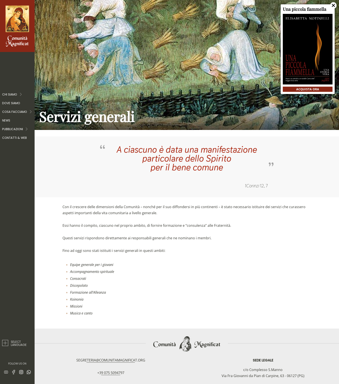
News (6, 120)
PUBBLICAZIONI (15, 129)
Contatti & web (14, 138)
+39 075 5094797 (110, 372)
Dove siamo (11, 103)
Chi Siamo (12, 94)
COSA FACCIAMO (17, 112)
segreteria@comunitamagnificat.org (110, 360)
